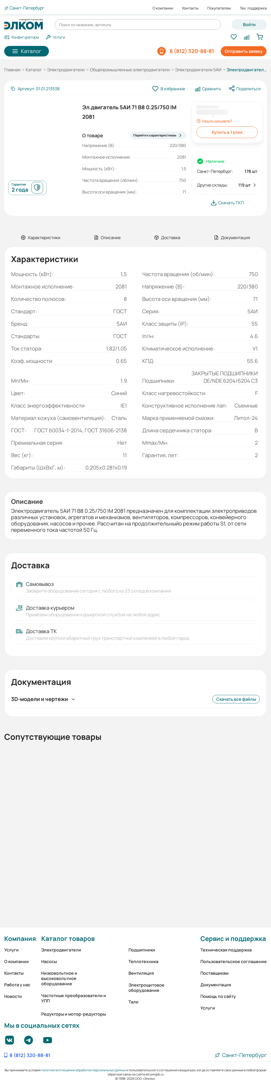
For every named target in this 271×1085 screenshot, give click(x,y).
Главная (12, 70)
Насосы (49, 961)
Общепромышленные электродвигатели (130, 70)
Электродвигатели (66, 70)
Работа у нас (17, 984)
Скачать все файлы (236, 699)
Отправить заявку (244, 51)
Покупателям (219, 8)
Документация (215, 984)
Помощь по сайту (218, 996)
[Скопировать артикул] (34, 89)
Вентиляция (141, 973)
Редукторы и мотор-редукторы (73, 1014)
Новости (13, 996)
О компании (163, 8)
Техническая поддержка (226, 950)
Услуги (11, 950)
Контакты (190, 8)
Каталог (34, 70)
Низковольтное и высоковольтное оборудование (59, 978)
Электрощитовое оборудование (146, 987)
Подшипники (141, 950)
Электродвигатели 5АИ (198, 70)
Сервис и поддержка (233, 938)
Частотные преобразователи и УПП (73, 998)
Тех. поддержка (253, 8)
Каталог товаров (68, 938)
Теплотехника (143, 961)
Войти (249, 24)
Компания (20, 938)
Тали (133, 1002)
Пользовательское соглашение (233, 961)
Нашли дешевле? (214, 121)
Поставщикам (214, 973)
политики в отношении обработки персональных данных (83, 1070)
